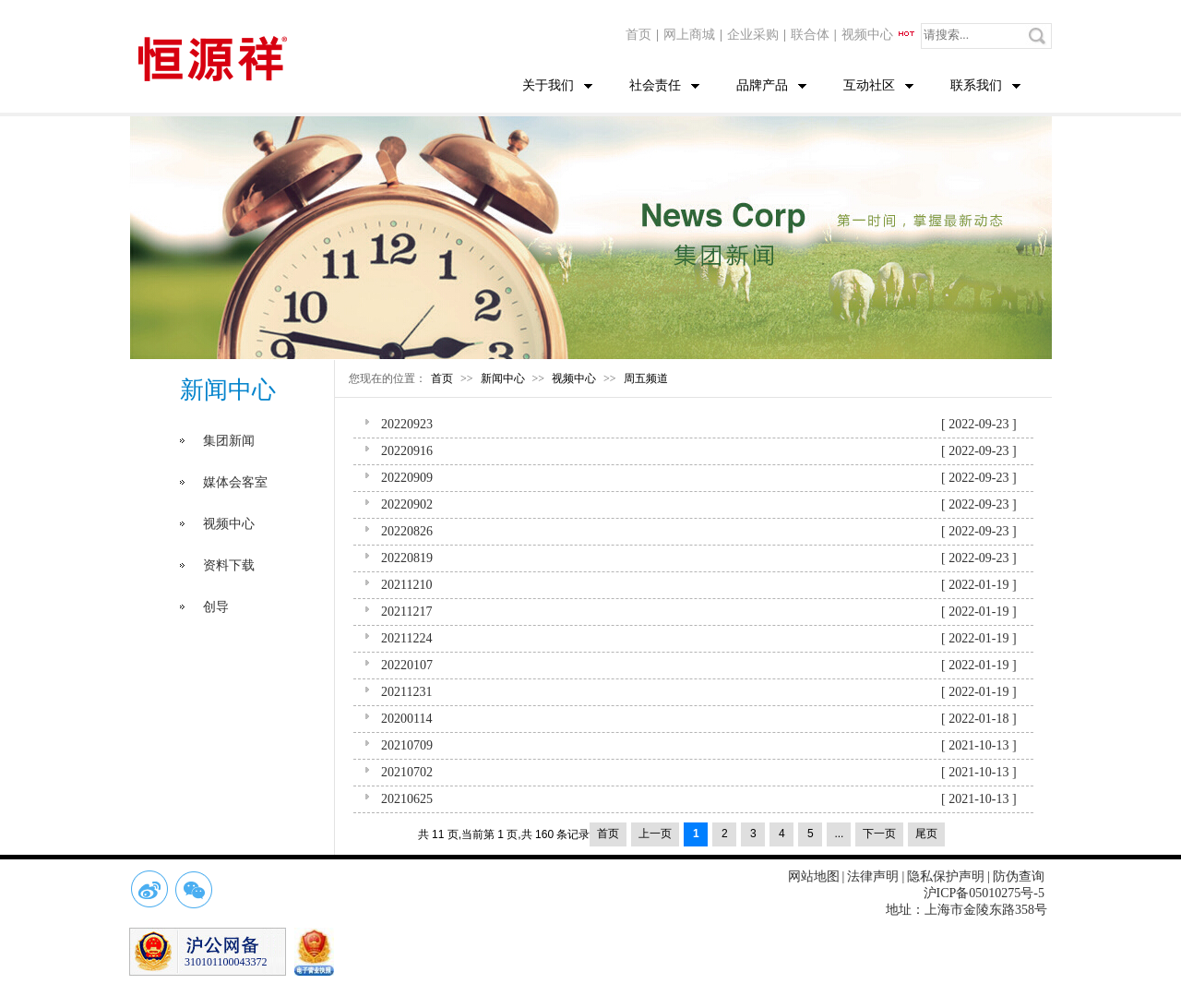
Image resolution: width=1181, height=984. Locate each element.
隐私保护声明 (945, 876)
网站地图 (814, 876)
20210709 (407, 745)
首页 (638, 35)
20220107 (407, 665)
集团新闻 (229, 441)
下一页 (879, 833)
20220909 (407, 478)
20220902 (407, 504)
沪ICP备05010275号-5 (984, 893)
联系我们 (976, 85)
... (838, 833)
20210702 (407, 772)
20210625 (407, 799)
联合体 (810, 35)
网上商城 (689, 35)
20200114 (406, 719)
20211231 (406, 692)
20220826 (407, 531)
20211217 (406, 611)
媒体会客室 (235, 482)
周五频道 (646, 378)
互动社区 (869, 85)
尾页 (926, 833)
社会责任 (655, 85)
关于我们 (548, 85)
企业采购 (753, 35)
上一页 (655, 833)
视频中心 (879, 35)
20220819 (407, 558)
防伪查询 (1018, 876)
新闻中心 (503, 378)
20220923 (407, 424)
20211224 (406, 638)
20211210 (406, 585)
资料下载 (229, 565)
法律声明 (873, 876)
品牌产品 (762, 85)
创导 (216, 607)
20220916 (407, 451)
